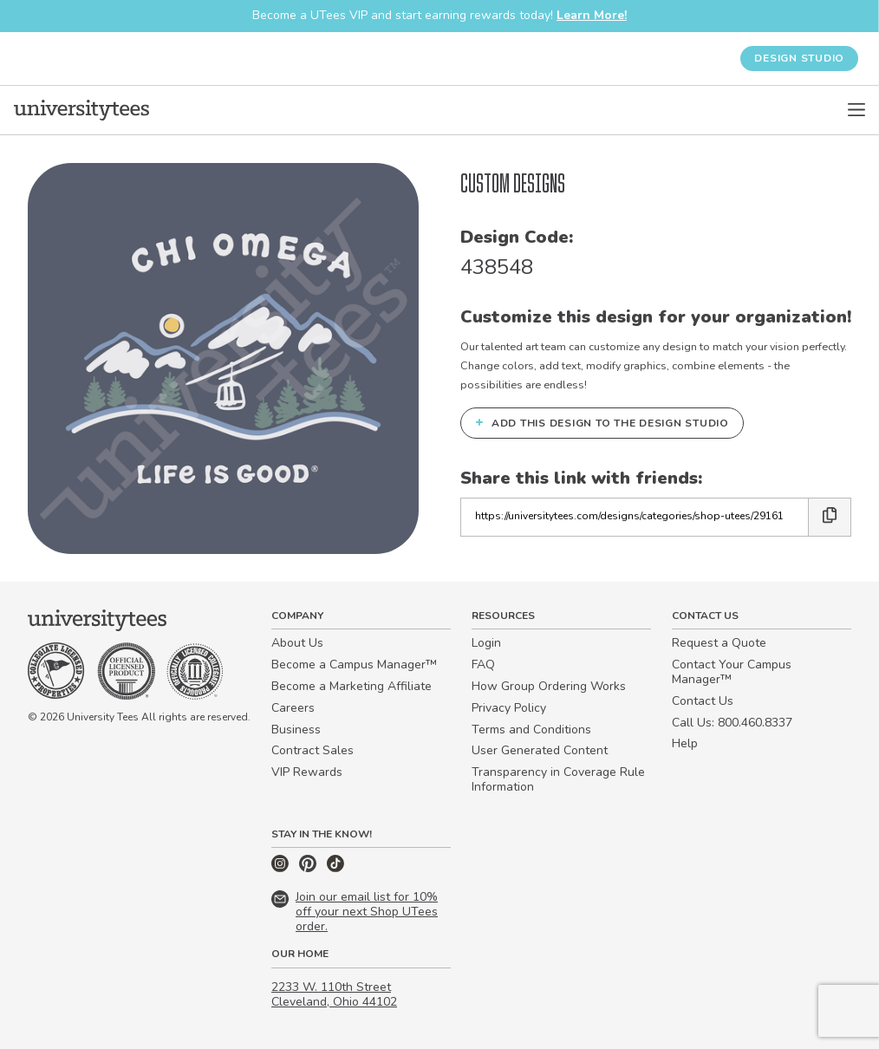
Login (486, 643)
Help (685, 743)
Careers (293, 708)
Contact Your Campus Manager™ (731, 671)
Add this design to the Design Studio (602, 423)
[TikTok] (335, 868)
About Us (297, 643)
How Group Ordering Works (549, 686)
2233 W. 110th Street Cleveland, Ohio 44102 (334, 994)
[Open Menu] (856, 110)
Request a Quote (719, 643)
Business (296, 729)
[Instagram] (281, 868)
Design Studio (799, 58)
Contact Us (702, 701)
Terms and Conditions (531, 729)
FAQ (483, 664)
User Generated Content (540, 750)
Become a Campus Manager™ (354, 664)
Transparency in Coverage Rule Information (558, 779)
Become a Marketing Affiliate (351, 686)
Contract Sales (312, 750)
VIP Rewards (306, 772)
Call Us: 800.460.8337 (732, 722)
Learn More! (592, 15)
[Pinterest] (309, 868)
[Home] (81, 110)
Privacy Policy (509, 708)
